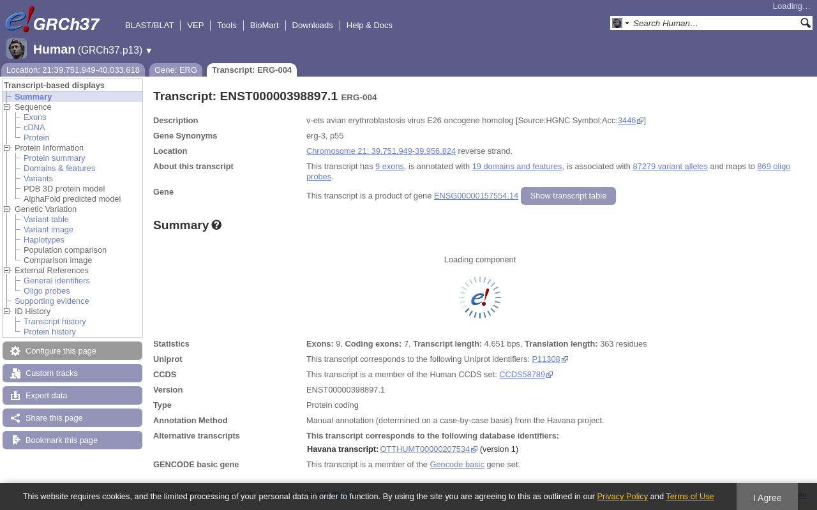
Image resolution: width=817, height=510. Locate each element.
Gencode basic (457, 464)
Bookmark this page (62, 440)
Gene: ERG (175, 70)
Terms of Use (690, 496)
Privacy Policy (622, 496)
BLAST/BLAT (149, 25)
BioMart (264, 25)
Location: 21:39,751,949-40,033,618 (73, 70)
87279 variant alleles (670, 166)
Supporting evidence (52, 301)
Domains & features (59, 168)
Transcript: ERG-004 (252, 70)
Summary (33, 96)
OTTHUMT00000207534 (425, 449)
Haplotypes (44, 239)
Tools (226, 25)
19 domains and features (517, 166)
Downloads (312, 25)
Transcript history (55, 321)
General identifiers (57, 280)
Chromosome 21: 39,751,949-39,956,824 (381, 151)
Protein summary (55, 158)
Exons (35, 117)
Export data (46, 395)
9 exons (389, 166)
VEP (195, 25)
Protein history (50, 331)
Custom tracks (52, 373)
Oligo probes (47, 291)
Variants (38, 178)
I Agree (767, 498)
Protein (37, 137)
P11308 (546, 359)
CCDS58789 (522, 374)
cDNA (34, 127)
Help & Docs (370, 25)
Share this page (54, 418)
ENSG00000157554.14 (476, 195)
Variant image (48, 229)
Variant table (46, 219)
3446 (627, 120)
